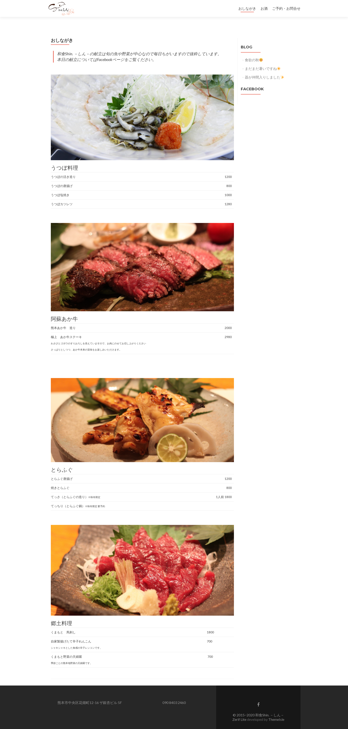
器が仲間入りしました (264, 69)
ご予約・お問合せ (286, 8)
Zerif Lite (239, 711)
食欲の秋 (254, 52)
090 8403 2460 (174, 695)
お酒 (264, 8)
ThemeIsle (276, 711)
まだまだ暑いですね (263, 61)
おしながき (247, 8)
